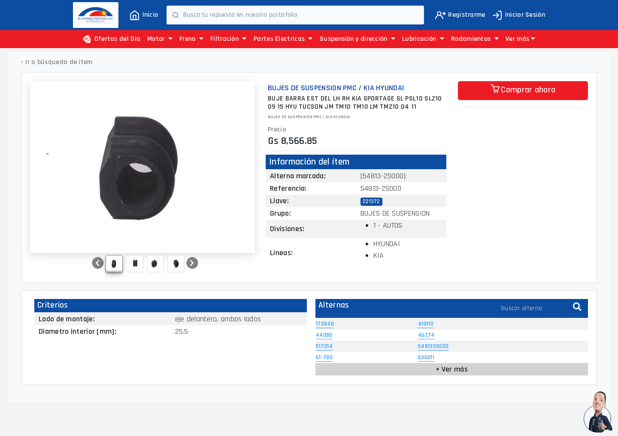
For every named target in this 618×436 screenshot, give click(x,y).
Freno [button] (191, 38)
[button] (520, 39)
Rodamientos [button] (475, 38)
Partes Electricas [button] (283, 38)
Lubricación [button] (423, 38)
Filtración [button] (228, 38)
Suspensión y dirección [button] (357, 38)
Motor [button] (160, 38)
